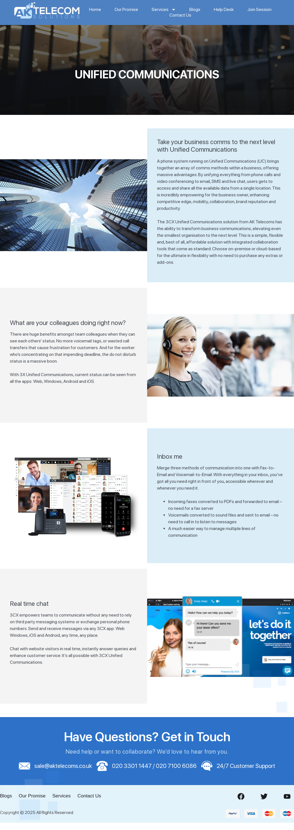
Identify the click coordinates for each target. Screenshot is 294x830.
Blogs (194, 9)
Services (164, 9)
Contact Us (180, 15)
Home (95, 9)
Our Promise (126, 9)
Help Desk (224, 9)
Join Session (259, 9)
